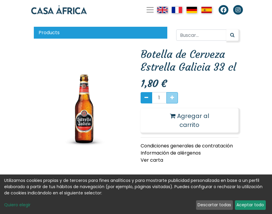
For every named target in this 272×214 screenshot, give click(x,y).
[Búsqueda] (232, 35)
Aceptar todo (250, 205)
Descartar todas (214, 205)
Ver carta (152, 160)
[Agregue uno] (172, 97)
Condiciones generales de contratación (187, 145)
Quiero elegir (17, 205)
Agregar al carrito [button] (189, 120)
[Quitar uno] (146, 97)
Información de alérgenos (171, 153)
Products (49, 32)
